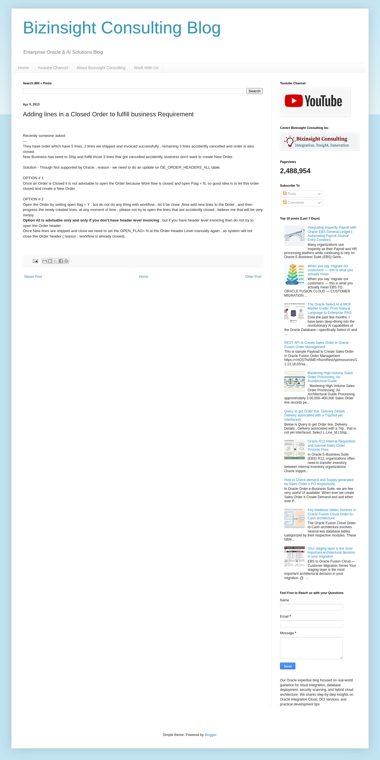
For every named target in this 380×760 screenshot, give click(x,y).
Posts (289, 194)
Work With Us (146, 67)
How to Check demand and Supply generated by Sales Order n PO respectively (318, 482)
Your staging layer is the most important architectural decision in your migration (331, 552)
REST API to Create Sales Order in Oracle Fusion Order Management (316, 345)
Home (23, 67)
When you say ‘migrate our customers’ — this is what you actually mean (330, 270)
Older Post (253, 277)
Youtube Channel (52, 67)
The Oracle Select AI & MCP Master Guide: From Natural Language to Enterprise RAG (330, 308)
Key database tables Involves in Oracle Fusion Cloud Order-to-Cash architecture (332, 514)
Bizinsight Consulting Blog (122, 27)
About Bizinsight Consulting (101, 67)
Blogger (210, 735)
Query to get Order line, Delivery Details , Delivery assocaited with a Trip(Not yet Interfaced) (315, 415)
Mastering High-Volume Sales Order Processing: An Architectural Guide (330, 377)
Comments (293, 203)
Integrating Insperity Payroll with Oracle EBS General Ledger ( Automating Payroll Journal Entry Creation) (332, 234)
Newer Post (33, 277)
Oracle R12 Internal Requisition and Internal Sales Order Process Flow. (331, 445)
